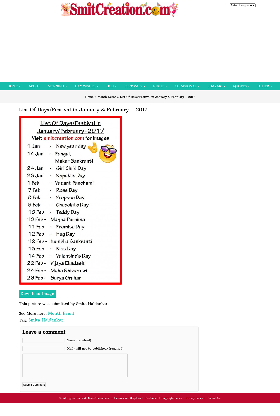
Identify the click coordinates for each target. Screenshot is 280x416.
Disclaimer (151, 402)
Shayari (215, 86)
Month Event (106, 97)
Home (13, 86)
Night (158, 86)
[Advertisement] (140, 50)
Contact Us (213, 402)
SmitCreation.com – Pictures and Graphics (114, 402)
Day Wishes (85, 86)
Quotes (240, 86)
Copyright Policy (171, 402)
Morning (56, 86)
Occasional (186, 86)
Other (263, 86)
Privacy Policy (194, 402)
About (34, 86)
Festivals (133, 86)
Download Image (37, 293)
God (110, 86)
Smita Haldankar (45, 320)
